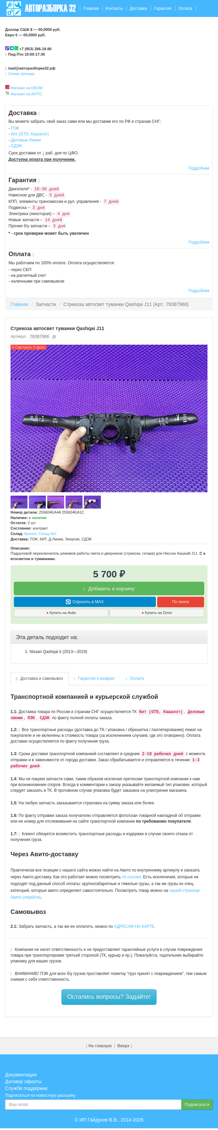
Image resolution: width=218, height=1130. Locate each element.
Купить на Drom (157, 613)
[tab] (109, 637)
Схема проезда (20, 74)
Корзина (200, 25)
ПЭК (15, 128)
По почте (180, 601)
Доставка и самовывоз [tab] (39, 678)
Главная (91, 8)
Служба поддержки (26, 1088)
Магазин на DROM (26, 88)
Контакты (114, 8)
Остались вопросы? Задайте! (109, 996)
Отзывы (14, 25)
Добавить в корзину (109, 589)
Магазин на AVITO (26, 94)
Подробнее (199, 168)
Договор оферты (23, 1081)
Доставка (138, 8)
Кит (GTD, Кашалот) (30, 134)
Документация (21, 1074)
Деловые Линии (26, 140)
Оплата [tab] (135, 678)
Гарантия (162, 8)
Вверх (123, 1045)
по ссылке (131, 877)
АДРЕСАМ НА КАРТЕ (134, 926)
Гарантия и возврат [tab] (94, 678)
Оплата (185, 8)
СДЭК (16, 145)
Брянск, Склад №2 (40, 534)
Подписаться (197, 1104)
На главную (100, 1045)
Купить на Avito (61, 613)
